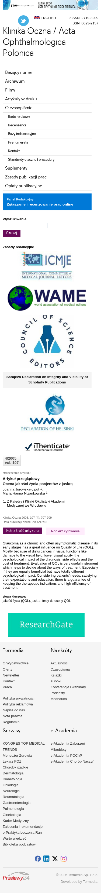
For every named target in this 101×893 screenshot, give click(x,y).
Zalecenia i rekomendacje (23, 827)
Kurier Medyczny (16, 821)
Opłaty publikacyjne (23, 186)
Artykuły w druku (21, 99)
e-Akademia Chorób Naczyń (73, 761)
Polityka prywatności (18, 698)
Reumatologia (13, 797)
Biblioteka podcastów (19, 844)
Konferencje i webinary (68, 687)
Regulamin (11, 722)
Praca (7, 687)
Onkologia (11, 785)
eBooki (56, 681)
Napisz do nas (14, 710)
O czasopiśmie (18, 108)
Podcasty (58, 693)
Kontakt (14, 151)
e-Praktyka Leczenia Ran (22, 832)
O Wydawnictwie (16, 663)
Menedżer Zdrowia (17, 755)
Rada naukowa (19, 117)
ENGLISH (45, 18)
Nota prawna (13, 716)
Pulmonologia (13, 809)
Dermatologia (13, 773)
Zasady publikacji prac (26, 177)
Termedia (90, 882)
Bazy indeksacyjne (22, 134)
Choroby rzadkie (15, 767)
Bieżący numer (18, 72)
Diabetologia (12, 779)
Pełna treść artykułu (22, 531)
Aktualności (59, 663)
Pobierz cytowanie (65, 531)
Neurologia (11, 791)
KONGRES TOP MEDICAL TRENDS (24, 746)
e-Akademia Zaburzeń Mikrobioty (68, 746)
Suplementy (16, 168)
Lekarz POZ (12, 761)
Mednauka (59, 699)
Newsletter (11, 675)
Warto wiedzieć (14, 838)
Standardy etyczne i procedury (31, 160)
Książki (56, 675)
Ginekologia (12, 815)
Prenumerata (18, 142)
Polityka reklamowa (18, 704)
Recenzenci (17, 125)
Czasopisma (60, 669)
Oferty (7, 669)
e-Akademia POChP (66, 755)
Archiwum (15, 81)
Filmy (10, 90)
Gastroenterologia (16, 803)
